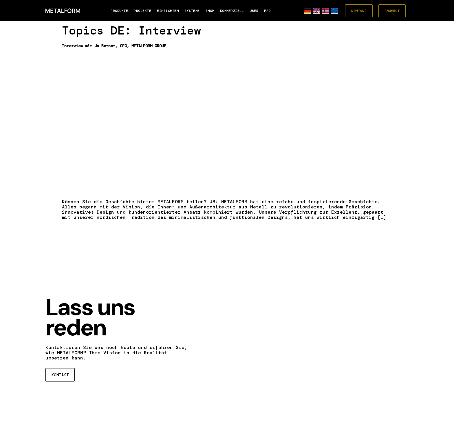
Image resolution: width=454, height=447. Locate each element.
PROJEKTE (142, 10)
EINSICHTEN (168, 10)
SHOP (210, 10)
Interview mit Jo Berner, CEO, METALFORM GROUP (114, 45)
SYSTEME (192, 10)
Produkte (119, 10)
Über (254, 10)
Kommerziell (232, 10)
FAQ (267, 10)
